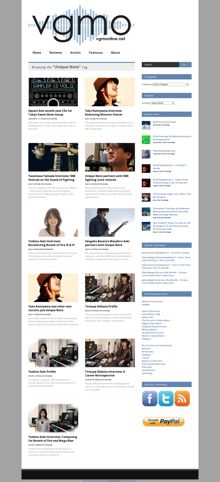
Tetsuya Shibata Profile (101, 306)
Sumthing (147, 373)
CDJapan (146, 354)
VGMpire (146, 338)
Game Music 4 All (151, 314)
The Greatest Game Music (156, 320)
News (36, 52)
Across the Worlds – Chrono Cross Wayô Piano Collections (164, 274)
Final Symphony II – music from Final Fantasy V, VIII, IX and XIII (166, 259)
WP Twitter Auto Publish (96, 480)
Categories (147, 84)
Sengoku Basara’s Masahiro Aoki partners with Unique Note (107, 243)
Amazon (146, 348)
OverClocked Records (153, 364)
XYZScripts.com (128, 480)
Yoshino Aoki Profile (42, 372)
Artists (75, 52)
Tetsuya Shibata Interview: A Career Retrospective (105, 373)
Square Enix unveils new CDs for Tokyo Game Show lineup (50, 112)
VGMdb (145, 304)
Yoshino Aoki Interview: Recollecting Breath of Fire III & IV (51, 243)
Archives (146, 103)
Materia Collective (152, 360)
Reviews (55, 52)
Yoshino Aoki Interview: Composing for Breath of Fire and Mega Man (52, 439)
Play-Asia (147, 367)
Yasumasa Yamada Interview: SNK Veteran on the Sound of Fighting (51, 178)
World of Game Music (153, 335)
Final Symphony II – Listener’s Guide (169, 252)
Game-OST (147, 317)
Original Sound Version (154, 326)
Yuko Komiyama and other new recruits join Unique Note (50, 308)
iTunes (145, 357)
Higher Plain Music (152, 323)
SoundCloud (148, 370)
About (115, 52)
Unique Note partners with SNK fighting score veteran (107, 178)
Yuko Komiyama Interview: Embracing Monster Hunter (104, 112)
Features (96, 52)
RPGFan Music (149, 329)
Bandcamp (147, 351)
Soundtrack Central (152, 332)
